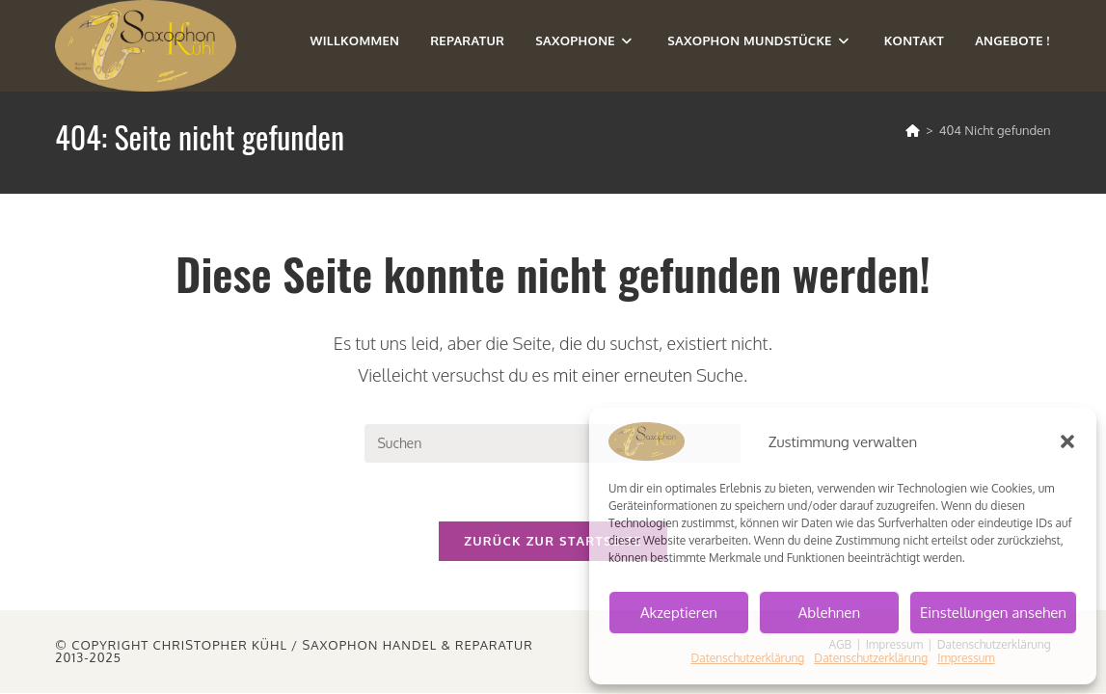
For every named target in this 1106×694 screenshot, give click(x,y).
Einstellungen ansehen (993, 612)
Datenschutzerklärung (747, 658)
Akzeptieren (678, 612)
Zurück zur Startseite (553, 540)
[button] (1067, 441)
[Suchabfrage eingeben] (552, 443)
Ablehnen (829, 612)
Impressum (965, 658)
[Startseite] (912, 130)
